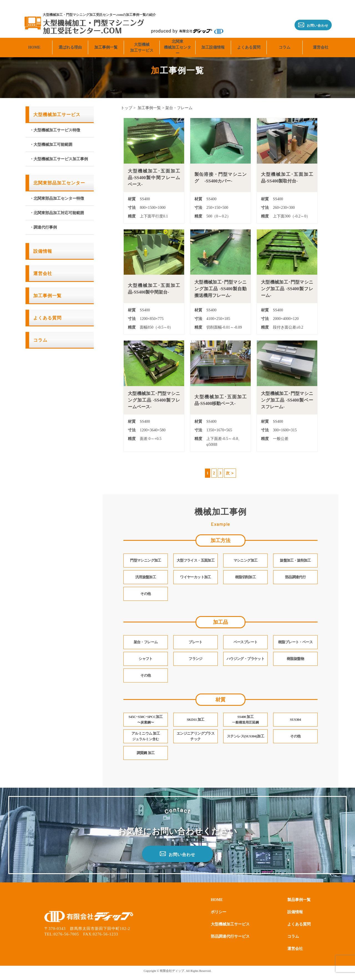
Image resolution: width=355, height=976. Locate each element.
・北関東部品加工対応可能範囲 (57, 213)
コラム (284, 41)
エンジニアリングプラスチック (195, 736)
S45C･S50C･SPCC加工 (145, 720)
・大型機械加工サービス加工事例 (59, 159)
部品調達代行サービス (233, 936)
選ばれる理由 (70, 41)
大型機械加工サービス (141, 41)
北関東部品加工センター (59, 183)
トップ (126, 108)
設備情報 (42, 251)
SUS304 (295, 719)
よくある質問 (248, 41)
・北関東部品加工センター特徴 (57, 198)
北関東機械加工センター (177, 41)
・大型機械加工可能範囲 (51, 144)
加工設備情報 (213, 41)
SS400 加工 (245, 720)
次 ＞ (230, 473)
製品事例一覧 (297, 899)
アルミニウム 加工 (145, 736)
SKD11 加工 (195, 719)
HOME (34, 41)
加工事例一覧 (106, 41)
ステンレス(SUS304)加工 (245, 736)
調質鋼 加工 (145, 753)
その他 (295, 736)
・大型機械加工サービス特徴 (55, 130)
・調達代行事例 (43, 227)
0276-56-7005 (66, 934)
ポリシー (220, 912)
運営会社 (320, 41)
